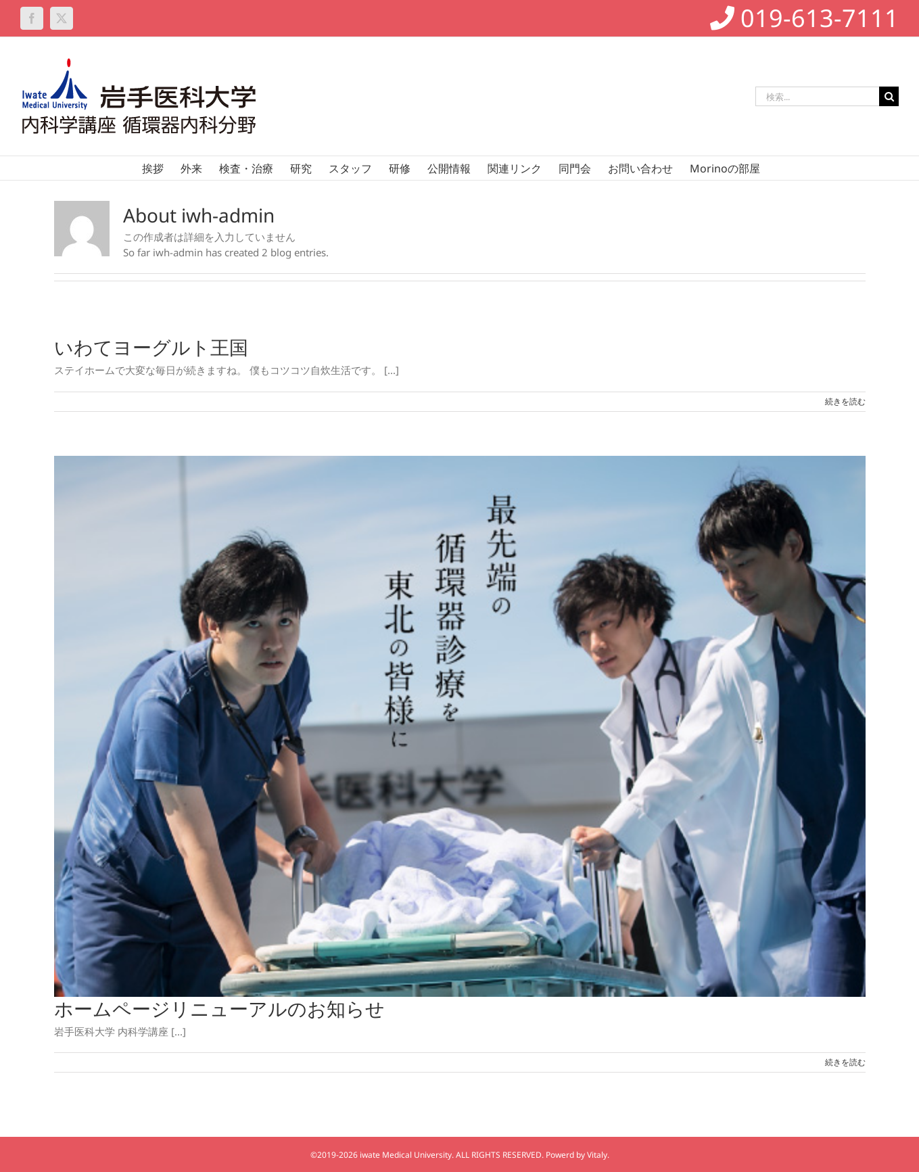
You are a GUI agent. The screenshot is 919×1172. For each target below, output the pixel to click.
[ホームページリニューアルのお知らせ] (460, 726)
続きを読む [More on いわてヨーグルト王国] (845, 401)
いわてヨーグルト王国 (151, 347)
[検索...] (817, 96)
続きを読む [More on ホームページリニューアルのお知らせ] (845, 1062)
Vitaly (597, 1155)
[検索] (889, 96)
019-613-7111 (804, 17)
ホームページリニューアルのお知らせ (219, 1008)
